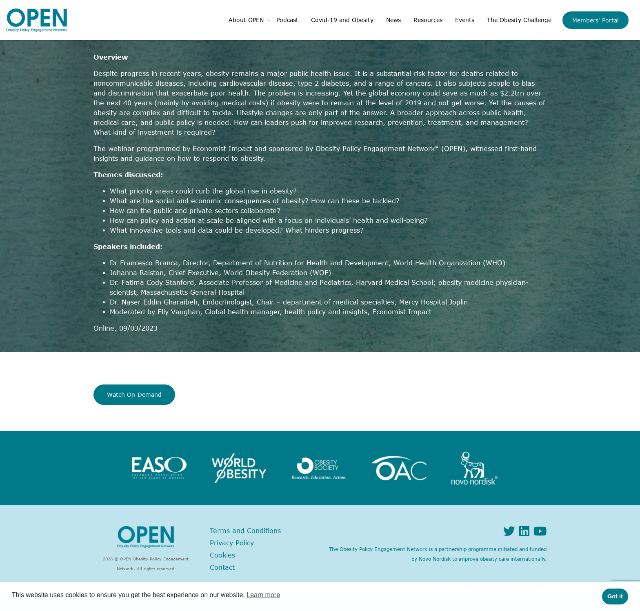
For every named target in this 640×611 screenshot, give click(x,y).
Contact (222, 567)
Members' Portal (595, 20)
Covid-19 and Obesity (342, 19)
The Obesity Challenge (519, 19)
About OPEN (246, 19)
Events (464, 19)
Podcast (287, 19)
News (393, 19)
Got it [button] (615, 596)
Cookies (222, 555)
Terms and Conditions (245, 530)
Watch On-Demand (134, 394)
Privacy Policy (232, 543)
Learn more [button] (263, 594)
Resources (427, 19)
